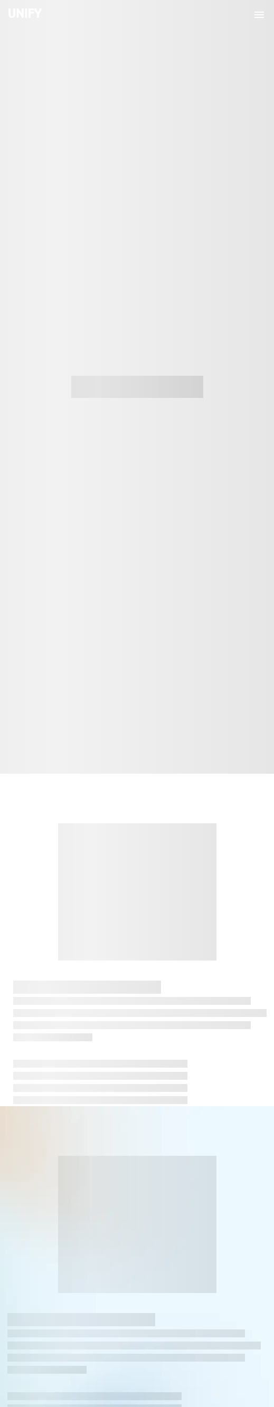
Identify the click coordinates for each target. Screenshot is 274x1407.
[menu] (259, 14)
